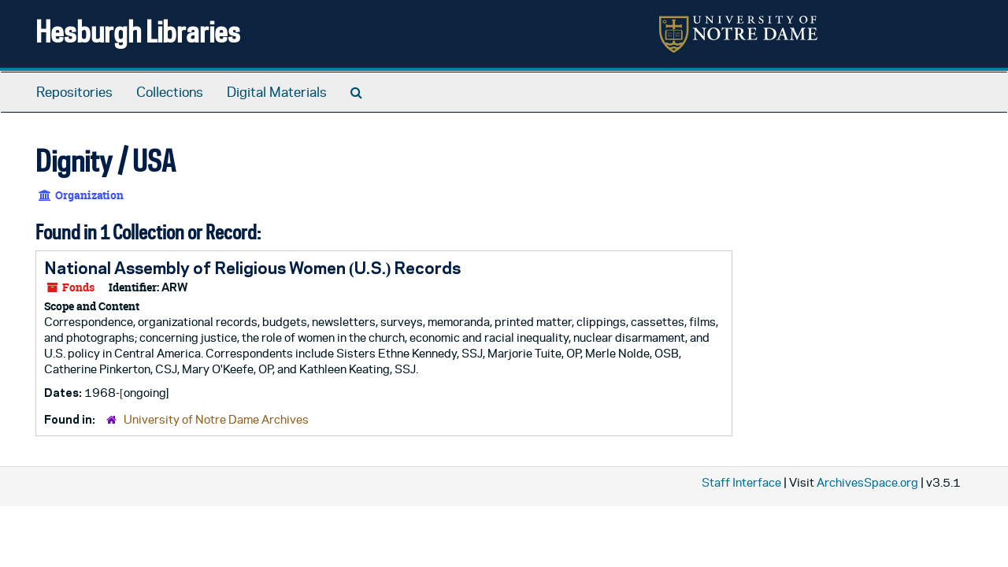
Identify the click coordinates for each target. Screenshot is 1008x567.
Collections (169, 92)
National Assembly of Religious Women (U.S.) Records (252, 267)
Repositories (74, 92)
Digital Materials (277, 92)
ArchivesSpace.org (867, 482)
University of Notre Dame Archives (216, 419)
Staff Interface (741, 482)
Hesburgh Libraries (137, 31)
